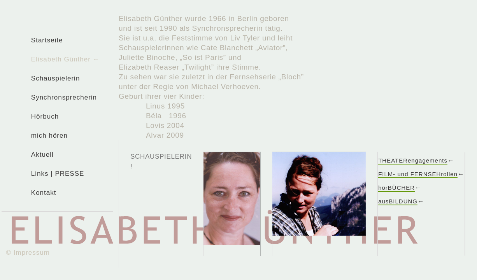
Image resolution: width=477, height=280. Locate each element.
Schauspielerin (55, 78)
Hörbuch (45, 116)
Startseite (47, 40)
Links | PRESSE (57, 173)
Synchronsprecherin (64, 97)
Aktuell (42, 154)
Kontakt (43, 192)
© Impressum (28, 252)
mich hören (49, 135)
